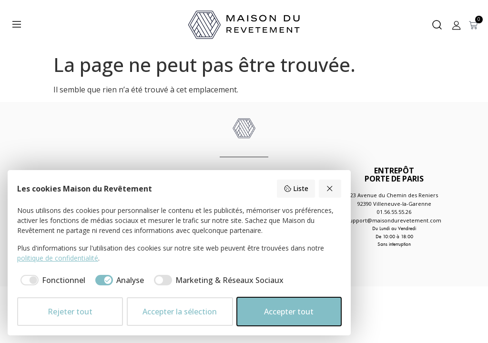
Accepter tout (289, 311)
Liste (296, 188)
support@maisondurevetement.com (394, 220)
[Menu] (17, 24)
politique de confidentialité (57, 257)
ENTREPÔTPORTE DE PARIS (394, 174)
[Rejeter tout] (330, 189)
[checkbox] (51, 280)
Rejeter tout (70, 311)
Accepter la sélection (179, 311)
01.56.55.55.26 (394, 211)
